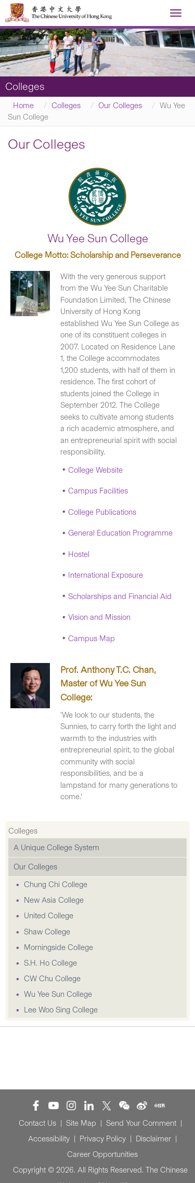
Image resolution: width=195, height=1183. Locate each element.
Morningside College (58, 947)
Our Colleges (120, 105)
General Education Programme (120, 533)
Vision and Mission (99, 617)
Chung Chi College (55, 884)
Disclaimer (153, 1138)
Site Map (81, 1123)
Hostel (78, 554)
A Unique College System (56, 847)
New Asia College (54, 900)
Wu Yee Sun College (58, 994)
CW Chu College (52, 978)
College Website (95, 470)
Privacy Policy (103, 1138)
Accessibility (49, 1138)
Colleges (66, 105)
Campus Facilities (98, 491)
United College (48, 915)
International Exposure (105, 575)
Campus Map (91, 638)
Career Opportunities (102, 1154)
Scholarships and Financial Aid (120, 596)
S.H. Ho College (50, 963)
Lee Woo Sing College (61, 1010)
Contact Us (37, 1123)
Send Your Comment (141, 1123)
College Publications (102, 512)
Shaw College (47, 932)
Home (23, 105)
